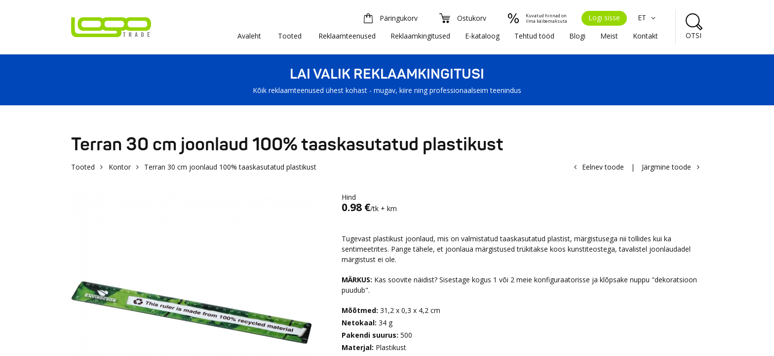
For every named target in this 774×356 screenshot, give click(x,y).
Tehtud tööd (534, 36)
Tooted (290, 36)
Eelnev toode (603, 167)
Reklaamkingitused (420, 36)
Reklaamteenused (347, 36)
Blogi (577, 36)
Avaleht (249, 36)
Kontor (120, 167)
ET (648, 17)
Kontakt (645, 36)
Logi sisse (604, 17)
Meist (609, 36)
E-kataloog (482, 36)
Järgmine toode (666, 167)
